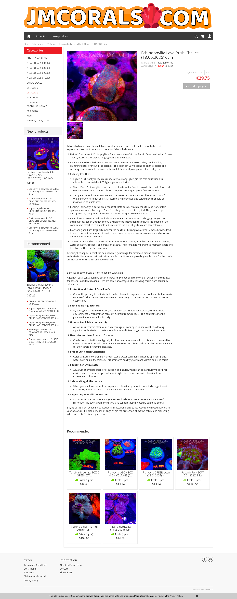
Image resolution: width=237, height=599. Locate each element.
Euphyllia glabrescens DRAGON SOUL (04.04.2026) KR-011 (42, 211)
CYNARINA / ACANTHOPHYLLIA (37, 104)
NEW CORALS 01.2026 (39, 77)
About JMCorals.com (71, 565)
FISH (29, 115)
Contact (64, 568)
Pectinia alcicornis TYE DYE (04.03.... (84, 528)
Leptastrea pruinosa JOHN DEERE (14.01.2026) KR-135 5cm (44, 316)
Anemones (32, 110)
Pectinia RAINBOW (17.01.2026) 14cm (192, 474)
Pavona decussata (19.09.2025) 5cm (120, 528)
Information (68, 560)
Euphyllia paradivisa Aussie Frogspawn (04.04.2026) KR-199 (44, 309)
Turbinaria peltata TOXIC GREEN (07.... (84, 474)
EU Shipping (30, 568)
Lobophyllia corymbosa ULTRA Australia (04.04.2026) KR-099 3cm (44, 230)
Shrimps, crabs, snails (38, 120)
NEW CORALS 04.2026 (39, 62)
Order (28, 560)
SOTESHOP (208, 589)
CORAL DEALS (34, 82)
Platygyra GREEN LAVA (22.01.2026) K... (156, 474)
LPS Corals (32, 92)
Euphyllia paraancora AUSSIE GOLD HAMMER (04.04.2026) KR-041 (43, 342)
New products (60, 36)
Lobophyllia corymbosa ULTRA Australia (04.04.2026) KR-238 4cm (44, 191)
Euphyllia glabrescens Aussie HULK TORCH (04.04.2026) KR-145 (40, 288)
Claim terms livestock (35, 576)
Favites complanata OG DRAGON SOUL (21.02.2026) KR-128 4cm (42, 201)
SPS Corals (32, 87)
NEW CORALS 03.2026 (39, 67)
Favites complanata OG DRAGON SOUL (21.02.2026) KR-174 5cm (41, 175)
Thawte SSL (66, 572)
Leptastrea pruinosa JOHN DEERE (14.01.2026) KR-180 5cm (44, 323)
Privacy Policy (176, 596)
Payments (29, 572)
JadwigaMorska (165, 62)
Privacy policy (31, 580)
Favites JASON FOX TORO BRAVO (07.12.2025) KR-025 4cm (42, 332)
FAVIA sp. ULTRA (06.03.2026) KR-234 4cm (42, 302)
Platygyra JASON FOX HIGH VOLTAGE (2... (120, 474)
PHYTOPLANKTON (37, 58)
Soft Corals (33, 97)
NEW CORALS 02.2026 (39, 72)
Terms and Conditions (35, 565)
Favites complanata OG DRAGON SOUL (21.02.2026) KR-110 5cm (42, 221)
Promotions (42, 36)
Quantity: (192, 72)
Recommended (78, 431)
